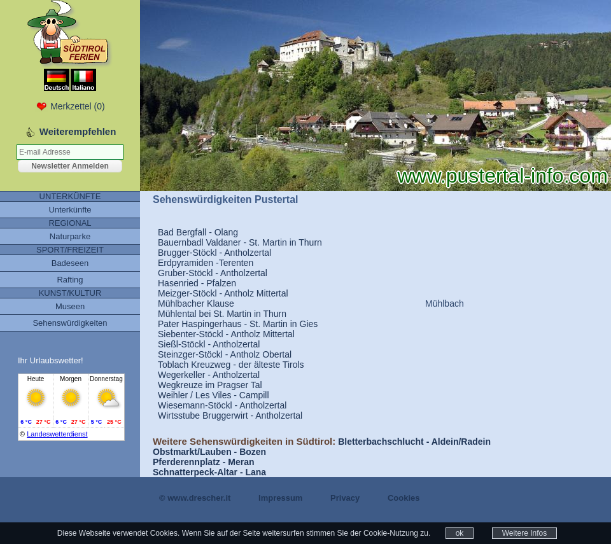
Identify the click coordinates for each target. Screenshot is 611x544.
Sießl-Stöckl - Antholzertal (209, 344)
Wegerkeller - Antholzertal (209, 375)
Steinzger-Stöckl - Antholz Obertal (224, 354)
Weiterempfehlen (77, 131)
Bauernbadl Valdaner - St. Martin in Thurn (240, 242)
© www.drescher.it (194, 498)
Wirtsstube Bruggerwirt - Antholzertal (230, 415)
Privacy (345, 498)
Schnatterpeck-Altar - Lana (209, 472)
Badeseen (70, 263)
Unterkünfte (69, 209)
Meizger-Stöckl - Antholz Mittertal (223, 293)
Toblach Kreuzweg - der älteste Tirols (231, 364)
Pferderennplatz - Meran (203, 462)
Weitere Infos (524, 533)
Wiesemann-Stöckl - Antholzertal (222, 405)
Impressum (280, 498)
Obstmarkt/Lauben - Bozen (209, 452)
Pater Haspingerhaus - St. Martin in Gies (238, 324)
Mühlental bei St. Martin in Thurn (222, 314)
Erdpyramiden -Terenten (205, 263)
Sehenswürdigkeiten (69, 323)
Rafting (70, 279)
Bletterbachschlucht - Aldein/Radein (414, 441)
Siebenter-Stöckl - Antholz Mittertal (226, 334)
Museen (70, 306)
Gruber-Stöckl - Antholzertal (212, 273)
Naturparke (70, 236)
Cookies (404, 498)
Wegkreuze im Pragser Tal (210, 385)
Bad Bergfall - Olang (198, 232)
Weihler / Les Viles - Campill (213, 395)
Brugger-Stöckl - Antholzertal (214, 253)
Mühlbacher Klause (196, 303)
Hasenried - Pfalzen (197, 283)
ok (460, 533)
